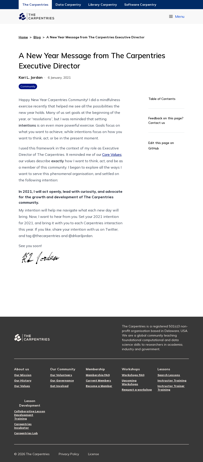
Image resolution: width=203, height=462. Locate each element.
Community (27, 86)
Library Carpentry (102, 5)
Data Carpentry (68, 5)
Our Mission (22, 375)
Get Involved (59, 386)
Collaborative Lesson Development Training (29, 415)
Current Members (98, 380)
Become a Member (99, 386)
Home (23, 37)
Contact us (156, 123)
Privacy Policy (69, 454)
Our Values (22, 386)
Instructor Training (171, 380)
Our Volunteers (61, 375)
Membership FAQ (98, 375)
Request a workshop (137, 389)
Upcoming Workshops (130, 382)
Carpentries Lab (26, 433)
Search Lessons (168, 375)
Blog (37, 37)
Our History (22, 380)
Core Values (112, 154)
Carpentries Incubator (23, 425)
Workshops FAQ (133, 375)
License (93, 454)
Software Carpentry (140, 5)
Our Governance (62, 380)
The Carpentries (35, 5)
